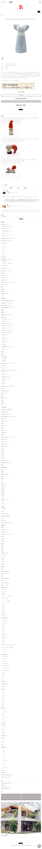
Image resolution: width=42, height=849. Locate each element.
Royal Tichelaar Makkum (5, 515)
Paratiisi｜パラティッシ (6, 228)
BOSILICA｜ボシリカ (4, 275)
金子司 (2, 404)
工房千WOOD (3, 432)
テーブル (3, 249)
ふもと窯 (2, 296)
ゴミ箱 (3, 672)
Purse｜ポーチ (4, 374)
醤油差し (3, 614)
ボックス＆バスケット (6, 670)
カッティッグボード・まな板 (7, 647)
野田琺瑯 (2, 485)
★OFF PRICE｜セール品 (5, 777)
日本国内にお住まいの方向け (21, 105)
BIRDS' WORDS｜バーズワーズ (6, 259)
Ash (2, 501)
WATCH (3, 686)
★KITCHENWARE (4, 617)
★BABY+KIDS (3, 735)
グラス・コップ (5, 598)
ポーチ (3, 691)
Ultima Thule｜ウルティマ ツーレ (8, 330)
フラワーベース (5, 658)
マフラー (3, 698)
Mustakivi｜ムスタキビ (5, 474)
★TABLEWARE (3, 587)
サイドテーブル (5, 760)
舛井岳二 (2, 455)
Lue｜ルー (3, 448)
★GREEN (2, 737)
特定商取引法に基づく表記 (5, 788)
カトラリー (4, 605)
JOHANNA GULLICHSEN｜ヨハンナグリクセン (9, 370)
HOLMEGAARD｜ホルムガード (6, 314)
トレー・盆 (4, 649)
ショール (3, 700)
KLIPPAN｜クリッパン (5, 418)
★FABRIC (3, 707)
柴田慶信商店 (3, 525)
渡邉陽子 (2, 564)
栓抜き (3, 633)
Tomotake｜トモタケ (4, 552)
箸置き (3, 607)
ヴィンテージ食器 (4, 582)
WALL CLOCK (4, 681)
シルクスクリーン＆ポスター (7, 263)
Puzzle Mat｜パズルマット (6, 376)
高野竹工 (2, 536)
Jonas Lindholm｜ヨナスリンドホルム (7, 386)
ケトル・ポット (5, 619)
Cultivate (3, 503)
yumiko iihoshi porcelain (5, 578)
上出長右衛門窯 (3, 407)
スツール (3, 244)
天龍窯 (2, 545)
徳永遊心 (2, 550)
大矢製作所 (3, 490)
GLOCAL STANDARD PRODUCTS (7, 300)
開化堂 (2, 395)
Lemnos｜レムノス (4, 439)
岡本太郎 (2, 492)
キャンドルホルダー (5, 665)
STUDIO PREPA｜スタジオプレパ (7, 522)
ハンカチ (3, 721)
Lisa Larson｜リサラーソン (5, 444)
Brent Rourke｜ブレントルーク (6, 270)
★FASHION (3, 689)
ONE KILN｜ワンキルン (5, 499)
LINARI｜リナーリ (4, 441)
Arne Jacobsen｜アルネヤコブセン (7, 240)
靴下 (3, 702)
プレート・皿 (4, 589)
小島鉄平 (2, 434)
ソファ (3, 765)
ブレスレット (4, 728)
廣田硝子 (2, 312)
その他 (3, 383)
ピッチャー (4, 603)
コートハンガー (5, 767)
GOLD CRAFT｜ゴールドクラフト (7, 303)
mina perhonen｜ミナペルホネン (6, 462)
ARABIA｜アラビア (4, 224)
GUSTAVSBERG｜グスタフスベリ (7, 305)
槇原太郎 (2, 451)
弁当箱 (3, 628)
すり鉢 (3, 642)
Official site (21, 794)
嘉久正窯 (2, 400)
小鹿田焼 (2, 506)
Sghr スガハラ (3, 520)
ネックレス (4, 725)
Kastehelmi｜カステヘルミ (6, 323)
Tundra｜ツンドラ (5, 348)
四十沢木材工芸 (3, 256)
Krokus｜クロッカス (5, 235)
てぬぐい (3, 718)
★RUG (2, 744)
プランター (4, 739)
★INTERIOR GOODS (5, 654)
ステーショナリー (5, 663)
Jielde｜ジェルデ (4, 367)
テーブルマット (5, 716)
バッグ (3, 693)
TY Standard (4, 358)
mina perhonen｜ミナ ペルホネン (8, 346)
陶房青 (2, 548)
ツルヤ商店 (3, 541)
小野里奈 (2, 497)
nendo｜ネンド (3, 483)
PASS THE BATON (4, 513)
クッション (4, 254)
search (11, 2)
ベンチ (3, 247)
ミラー (3, 758)
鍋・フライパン (5, 635)
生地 (3, 251)
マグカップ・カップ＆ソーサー (7, 596)
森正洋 (2, 469)
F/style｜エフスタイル (5, 284)
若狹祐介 (2, 566)
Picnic (3, 559)
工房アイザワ (3, 430)
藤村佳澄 (2, 291)
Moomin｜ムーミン (5, 233)
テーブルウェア (5, 265)
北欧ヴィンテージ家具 (5, 585)
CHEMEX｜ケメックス (5, 277)
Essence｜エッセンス (6, 328)
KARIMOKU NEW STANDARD (6, 409)
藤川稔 (2, 286)
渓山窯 (2, 423)
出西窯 (2, 527)
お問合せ (2, 784)
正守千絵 (2, 453)
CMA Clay (4, 360)
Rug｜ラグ (4, 381)
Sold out (21, 101)
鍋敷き (3, 624)
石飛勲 (2, 351)
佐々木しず (3, 518)
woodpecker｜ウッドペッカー (6, 573)
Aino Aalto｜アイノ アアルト (7, 318)
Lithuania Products (4, 446)
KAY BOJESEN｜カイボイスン (6, 414)
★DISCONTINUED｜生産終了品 (6, 774)
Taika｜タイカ (4, 337)
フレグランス (4, 661)
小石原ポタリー (3, 425)
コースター (4, 610)
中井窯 (2, 476)
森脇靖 (2, 471)
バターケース (4, 626)
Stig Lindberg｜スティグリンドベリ (7, 534)
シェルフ (3, 762)
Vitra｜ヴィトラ (3, 555)
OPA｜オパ (3, 511)
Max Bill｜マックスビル (5, 460)
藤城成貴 (2, 289)
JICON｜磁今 (3, 365)
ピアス (3, 730)
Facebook (21, 799)
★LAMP (2, 770)
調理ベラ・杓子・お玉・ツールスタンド (9, 644)
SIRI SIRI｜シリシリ (4, 529)
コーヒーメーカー (5, 621)
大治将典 (2, 488)
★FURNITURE (3, 747)
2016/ (2, 481)
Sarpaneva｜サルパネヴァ (6, 332)
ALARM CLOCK (5, 684)
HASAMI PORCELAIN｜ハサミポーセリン (8, 307)
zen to (2, 580)
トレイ (3, 677)
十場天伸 (2, 388)
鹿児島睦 (2, 402)
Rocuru (3, 561)
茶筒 (3, 640)
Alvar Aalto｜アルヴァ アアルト (7, 325)
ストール (3, 695)
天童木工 (2, 543)
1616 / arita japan (4, 356)
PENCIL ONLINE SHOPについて (7, 783)
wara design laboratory (5, 571)
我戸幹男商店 (3, 298)
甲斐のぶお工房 (3, 397)
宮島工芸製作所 (3, 467)
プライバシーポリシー (5, 786)
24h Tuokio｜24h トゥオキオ (7, 226)
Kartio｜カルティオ (5, 321)
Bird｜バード (4, 344)
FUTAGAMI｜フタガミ (5, 293)
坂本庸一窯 (4, 508)
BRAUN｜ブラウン (4, 268)
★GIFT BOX (3, 772)
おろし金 (3, 651)
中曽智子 (2, 478)
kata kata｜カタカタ (4, 411)
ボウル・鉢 (4, 591)
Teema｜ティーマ (5, 339)
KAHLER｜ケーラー (4, 393)
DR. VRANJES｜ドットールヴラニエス (8, 282)
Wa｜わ (2, 557)
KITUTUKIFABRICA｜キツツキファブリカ (8, 416)
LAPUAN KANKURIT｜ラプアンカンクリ (8, 437)
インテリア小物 (5, 656)
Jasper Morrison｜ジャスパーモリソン (7, 363)
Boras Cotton (3, 273)
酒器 (3, 612)
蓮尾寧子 (2, 310)
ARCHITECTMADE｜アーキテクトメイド (8, 238)
